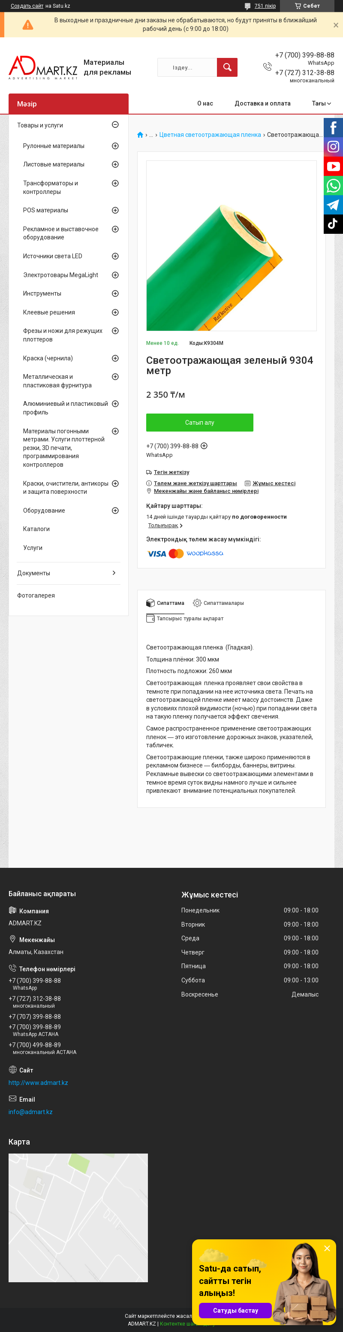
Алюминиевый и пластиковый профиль (65, 408)
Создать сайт (27, 6)
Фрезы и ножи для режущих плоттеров (62, 335)
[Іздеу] (227, 67)
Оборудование (44, 510)
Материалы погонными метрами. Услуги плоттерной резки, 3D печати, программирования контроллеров (64, 448)
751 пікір (265, 6)
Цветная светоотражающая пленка (210, 135)
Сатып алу (199, 422)
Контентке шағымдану (187, 1324)
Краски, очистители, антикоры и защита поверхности (65, 487)
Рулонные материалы (53, 145)
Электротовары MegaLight (60, 275)
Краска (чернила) (48, 358)
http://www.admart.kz (38, 1082)
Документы (33, 573)
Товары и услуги (40, 125)
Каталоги (36, 529)
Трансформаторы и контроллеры (50, 187)
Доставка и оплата (263, 103)
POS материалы (45, 210)
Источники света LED (52, 256)
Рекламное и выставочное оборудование (61, 233)
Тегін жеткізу (171, 472)
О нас (205, 103)
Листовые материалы (53, 164)
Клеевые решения (49, 312)
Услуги (32, 547)
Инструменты (42, 293)
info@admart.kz (31, 1111)
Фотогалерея (36, 595)
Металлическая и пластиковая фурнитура (57, 381)
